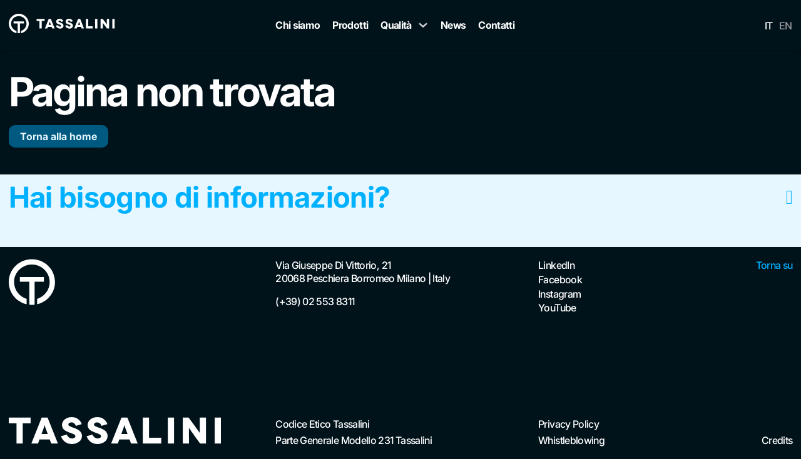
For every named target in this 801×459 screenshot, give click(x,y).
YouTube (557, 307)
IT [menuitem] (769, 25)
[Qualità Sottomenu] (423, 25)
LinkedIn (556, 265)
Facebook (560, 279)
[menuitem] (769, 25)
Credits (777, 440)
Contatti (496, 25)
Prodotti (350, 25)
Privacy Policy (568, 424)
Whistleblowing (571, 440)
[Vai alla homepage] (115, 432)
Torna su (774, 265)
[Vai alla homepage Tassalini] (62, 25)
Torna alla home (58, 136)
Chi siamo (297, 25)
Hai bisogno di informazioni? (199, 197)
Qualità (396, 25)
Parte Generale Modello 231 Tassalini (353, 440)
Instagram (559, 294)
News (453, 25)
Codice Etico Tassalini (322, 424)
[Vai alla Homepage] (32, 283)
